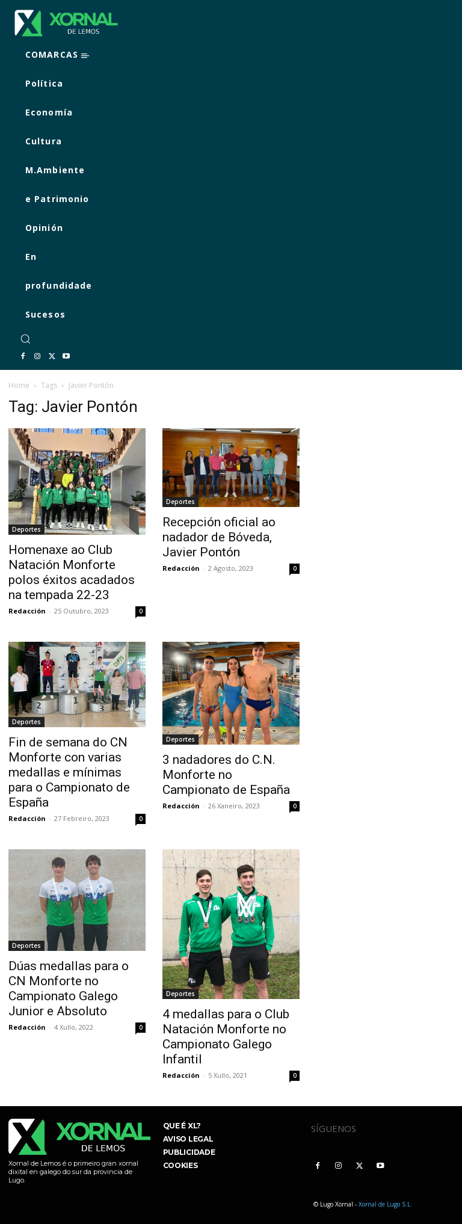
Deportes (26, 529)
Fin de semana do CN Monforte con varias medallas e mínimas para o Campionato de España (69, 772)
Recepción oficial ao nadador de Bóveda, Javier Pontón (219, 537)
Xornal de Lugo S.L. (385, 1204)
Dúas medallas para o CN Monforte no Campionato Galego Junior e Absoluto (68, 988)
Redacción (27, 610)
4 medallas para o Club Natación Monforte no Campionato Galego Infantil (225, 1036)
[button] (25, 338)
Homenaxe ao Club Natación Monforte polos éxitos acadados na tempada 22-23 (71, 572)
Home (18, 385)
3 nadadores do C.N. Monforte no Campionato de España (226, 774)
